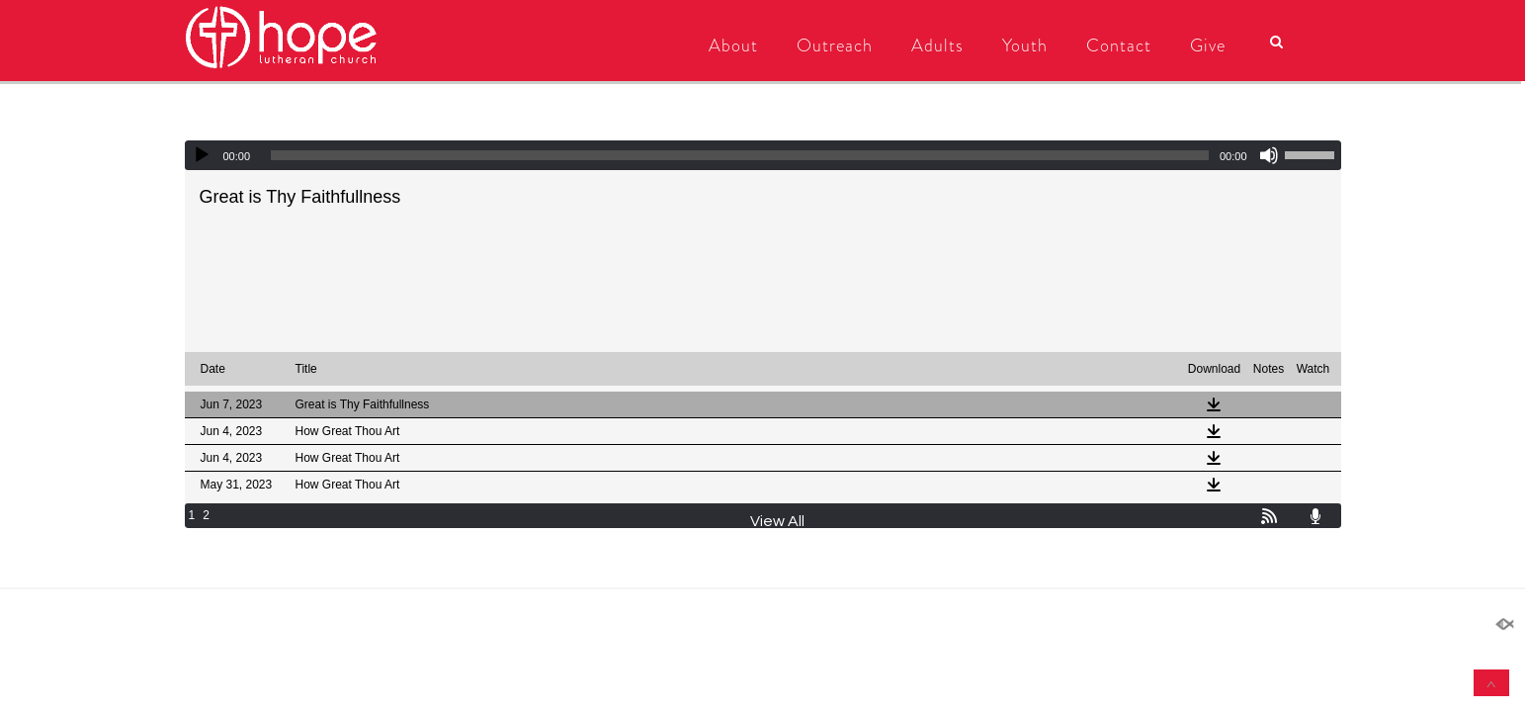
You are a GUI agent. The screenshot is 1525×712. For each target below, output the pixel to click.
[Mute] (1269, 155)
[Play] (202, 155)
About (733, 45)
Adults (937, 45)
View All (777, 521)
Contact (1118, 45)
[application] (763, 155)
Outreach (835, 45)
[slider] (740, 155)
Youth (1025, 45)
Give (1208, 45)
